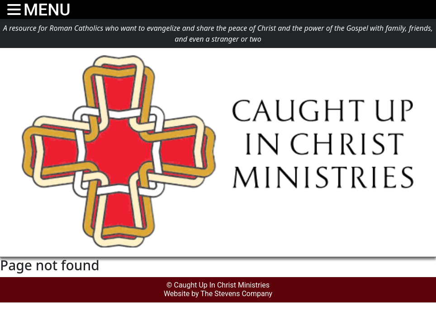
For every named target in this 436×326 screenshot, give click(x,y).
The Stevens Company (236, 293)
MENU (47, 9)
